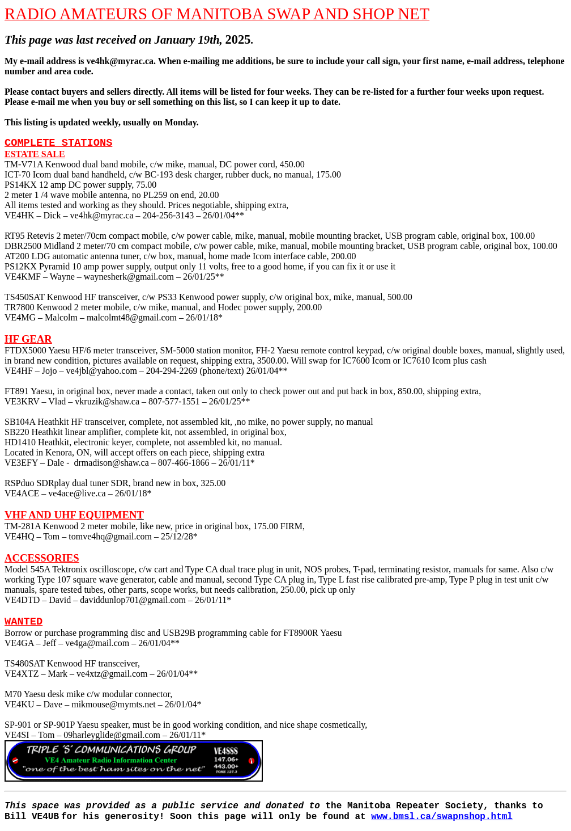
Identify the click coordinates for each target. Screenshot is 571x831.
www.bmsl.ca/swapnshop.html (442, 817)
